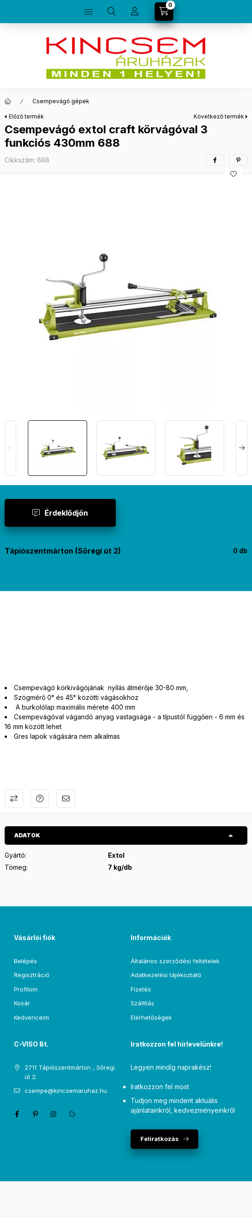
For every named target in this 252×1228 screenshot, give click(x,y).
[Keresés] (111, 11)
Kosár (22, 1003)
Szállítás (142, 1003)
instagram (53, 1114)
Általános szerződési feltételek (175, 961)
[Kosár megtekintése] (164, 11)
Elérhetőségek (151, 1017)
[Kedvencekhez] (233, 174)
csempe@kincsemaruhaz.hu (66, 1090)
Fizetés (141, 989)
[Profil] (135, 11)
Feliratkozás (159, 1138)
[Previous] (10, 448)
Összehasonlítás (14, 798)
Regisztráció (32, 975)
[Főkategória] (8, 101)
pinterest (35, 1114)
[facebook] (215, 160)
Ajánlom (66, 798)
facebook (16, 1114)
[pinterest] (238, 160)
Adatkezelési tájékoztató (166, 975)
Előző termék (26, 116)
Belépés (25, 961)
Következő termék (219, 116)
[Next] (241, 448)
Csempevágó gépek (60, 101)
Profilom (26, 989)
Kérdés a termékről (40, 798)
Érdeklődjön (66, 512)
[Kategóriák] (88, 11)
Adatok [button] (27, 835)
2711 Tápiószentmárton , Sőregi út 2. (70, 1072)
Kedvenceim (31, 1017)
